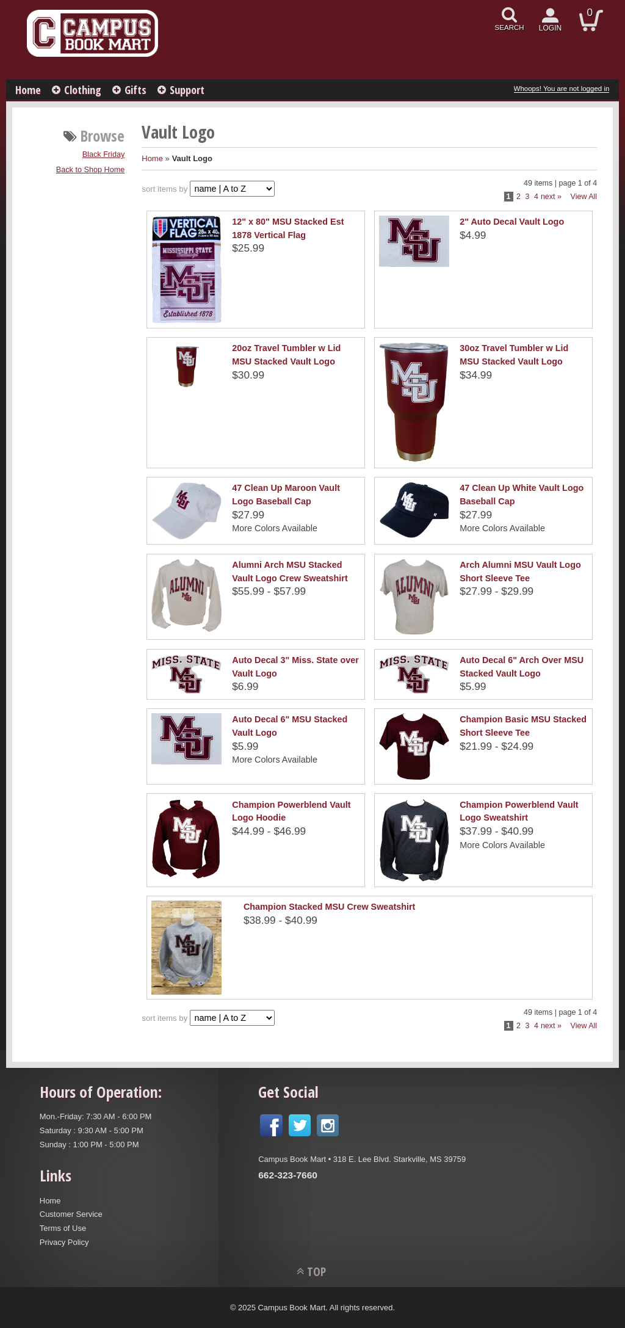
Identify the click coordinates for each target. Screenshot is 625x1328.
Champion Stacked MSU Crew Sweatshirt (329, 907)
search (509, 27)
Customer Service (71, 1214)
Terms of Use (63, 1228)
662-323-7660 (287, 1175)
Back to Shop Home (90, 169)
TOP (316, 1271)
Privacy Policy (64, 1242)
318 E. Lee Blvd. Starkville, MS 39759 (399, 1159)
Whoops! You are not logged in (562, 88)
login (550, 28)
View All (584, 196)
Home (28, 89)
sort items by (164, 189)
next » (551, 196)
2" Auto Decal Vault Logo (512, 222)
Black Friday (103, 154)
